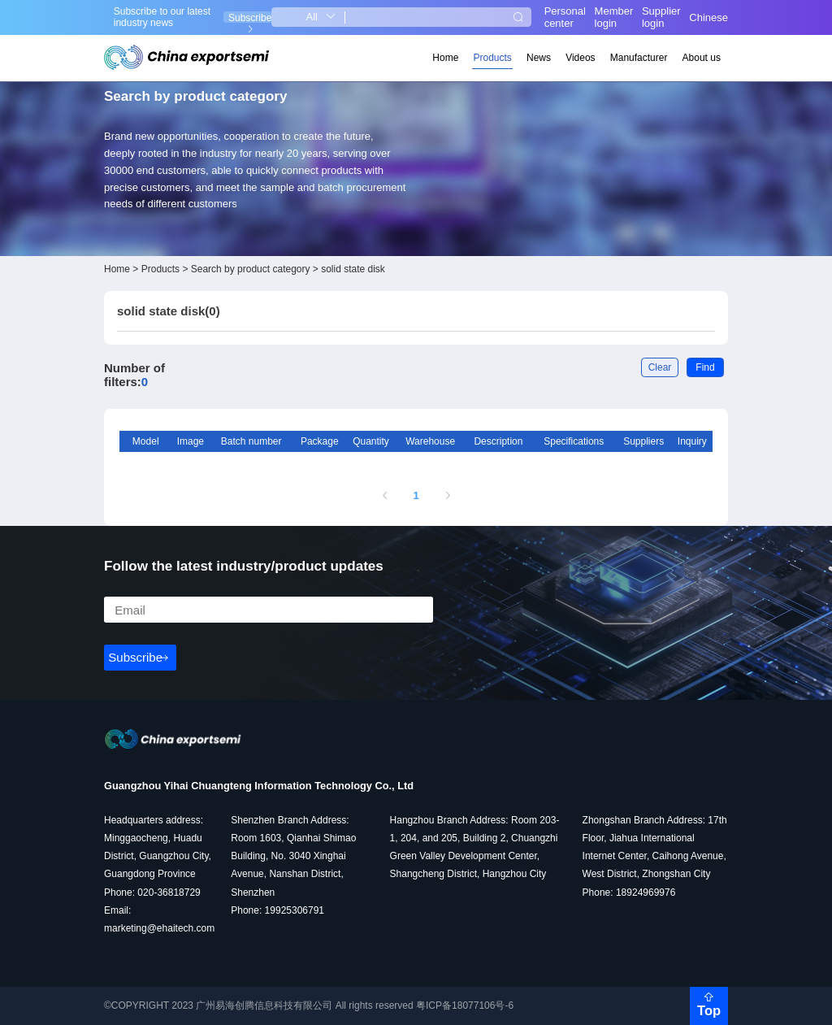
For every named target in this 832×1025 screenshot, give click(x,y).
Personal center (565, 17)
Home (445, 57)
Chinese (708, 17)
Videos (580, 57)
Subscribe (249, 17)
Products (493, 57)
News (538, 57)
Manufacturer (639, 57)
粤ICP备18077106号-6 (465, 1005)
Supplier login (661, 17)
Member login (614, 17)
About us (701, 57)
